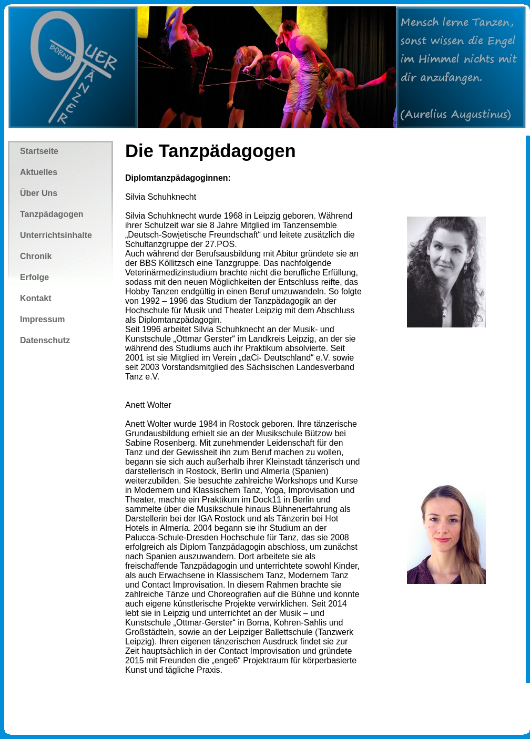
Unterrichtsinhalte (56, 235)
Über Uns (38, 193)
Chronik (36, 256)
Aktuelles (38, 172)
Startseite (39, 151)
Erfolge (34, 277)
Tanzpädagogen (52, 214)
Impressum (42, 319)
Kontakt (36, 298)
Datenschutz (45, 340)
